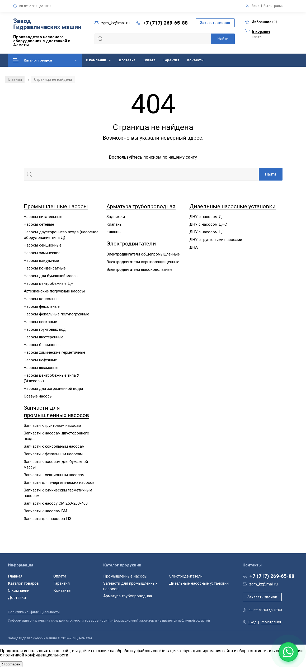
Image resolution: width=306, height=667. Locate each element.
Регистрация (273, 6)
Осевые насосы (38, 396)
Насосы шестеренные (43, 337)
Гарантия (171, 60)
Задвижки (115, 216)
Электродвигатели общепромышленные (143, 254)
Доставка (127, 60)
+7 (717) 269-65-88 (165, 23)
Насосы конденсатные (45, 268)
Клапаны (114, 224)
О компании (96, 60)
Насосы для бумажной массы (51, 275)
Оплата (149, 60)
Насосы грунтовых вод (45, 329)
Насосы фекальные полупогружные (56, 314)
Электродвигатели (131, 243)
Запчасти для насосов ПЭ (48, 518)
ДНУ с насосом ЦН (206, 232)
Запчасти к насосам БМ (45, 511)
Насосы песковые (40, 321)
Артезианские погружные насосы (54, 291)
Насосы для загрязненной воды (53, 388)
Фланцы (113, 232)
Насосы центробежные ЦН (48, 283)
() (261, 22)
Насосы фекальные (42, 306)
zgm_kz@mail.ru (263, 584)
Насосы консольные (43, 298)
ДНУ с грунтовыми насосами (215, 239)
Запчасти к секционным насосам (54, 474)
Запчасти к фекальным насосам (53, 454)
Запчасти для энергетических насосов (59, 482)
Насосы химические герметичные (54, 352)
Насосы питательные (43, 216)
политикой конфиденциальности (35, 654)
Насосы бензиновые (43, 344)
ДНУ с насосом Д (205, 216)
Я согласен (11, 664)
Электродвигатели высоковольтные (139, 269)
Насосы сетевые (39, 224)
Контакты (195, 60)
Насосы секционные (43, 245)
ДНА (193, 247)
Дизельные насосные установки (232, 206)
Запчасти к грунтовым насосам (52, 425)
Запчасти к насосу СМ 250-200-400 (56, 503)
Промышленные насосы (56, 206)
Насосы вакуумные (41, 260)
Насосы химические (42, 252)
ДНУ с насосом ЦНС (208, 224)
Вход (256, 6)
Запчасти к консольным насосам (54, 446)
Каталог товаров (38, 60)
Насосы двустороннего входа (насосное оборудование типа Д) (61, 235)
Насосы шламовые (41, 367)
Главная (15, 79)
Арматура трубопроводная (141, 206)
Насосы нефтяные (40, 360)
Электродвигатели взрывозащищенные (142, 261)
